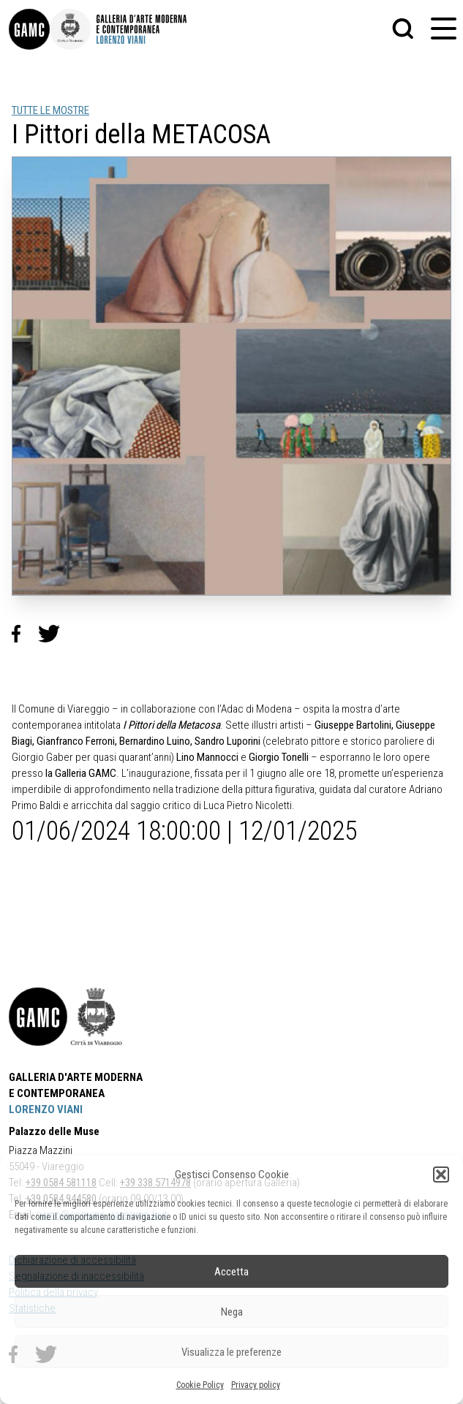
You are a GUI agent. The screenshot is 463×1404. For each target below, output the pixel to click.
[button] (441, 1174)
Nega (232, 1311)
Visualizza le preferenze (231, 1352)
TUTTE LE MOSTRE (50, 110)
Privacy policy (255, 1385)
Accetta (231, 1271)
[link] (29, 29)
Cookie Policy (200, 1385)
